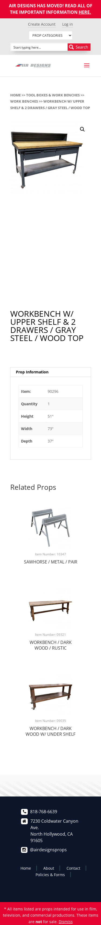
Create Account (41, 24)
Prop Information (32, 371)
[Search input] (39, 47)
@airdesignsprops (48, 850)
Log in (67, 24)
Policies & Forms (50, 874)
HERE (84, 12)
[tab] (50, 372)
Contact (73, 868)
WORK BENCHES (24, 101)
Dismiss (66, 921)
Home (15, 95)
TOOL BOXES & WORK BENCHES (53, 95)
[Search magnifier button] (79, 47)
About (48, 868)
